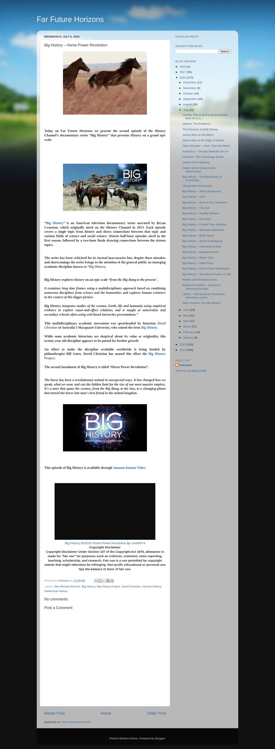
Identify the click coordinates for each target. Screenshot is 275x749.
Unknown (185, 365)
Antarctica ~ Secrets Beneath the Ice (205, 151)
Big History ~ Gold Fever (197, 263)
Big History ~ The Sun (196, 207)
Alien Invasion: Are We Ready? (201, 303)
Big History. (149, 327)
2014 (183, 350)
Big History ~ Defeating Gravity (201, 246)
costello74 (138, 543)
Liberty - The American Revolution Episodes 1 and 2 (203, 296)
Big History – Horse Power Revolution (206, 268)
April (186, 321)
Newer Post (54, 713)
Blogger (160, 738)
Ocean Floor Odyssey (196, 162)
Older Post (156, 713)
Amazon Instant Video (129, 467)
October (188, 93)
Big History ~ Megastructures (200, 252)
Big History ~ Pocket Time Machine (204, 224)
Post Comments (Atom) (76, 722)
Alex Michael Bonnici (67, 586)
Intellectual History (55, 591)
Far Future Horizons (70, 19)
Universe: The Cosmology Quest (202, 156)
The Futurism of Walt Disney (200, 129)
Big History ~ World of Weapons (202, 241)
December (190, 82)
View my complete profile (191, 370)
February (189, 332)
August (188, 104)
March (187, 326)
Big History (54, 223)
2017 (183, 72)
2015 (183, 344)
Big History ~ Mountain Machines (203, 229)
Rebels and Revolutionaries (199, 279)
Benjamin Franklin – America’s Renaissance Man (201, 287)
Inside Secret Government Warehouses (198, 169)
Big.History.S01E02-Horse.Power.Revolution (95, 543)
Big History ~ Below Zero (198, 257)
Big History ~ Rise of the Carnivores (204, 202)
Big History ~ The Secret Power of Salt (206, 274)
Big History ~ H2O (193, 196)
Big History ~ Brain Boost (198, 235)
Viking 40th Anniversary (197, 185)
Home (106, 713)
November (190, 88)
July (186, 110)
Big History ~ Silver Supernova (201, 191)
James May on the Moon (197, 134)
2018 (183, 66)
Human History (152, 586)
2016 (183, 77)
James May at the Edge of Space (203, 140)
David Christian (131, 586)
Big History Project (108, 586)
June (186, 309)
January (188, 337)
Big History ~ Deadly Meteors (200, 213)
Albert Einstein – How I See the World (206, 145)
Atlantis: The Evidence (196, 123)
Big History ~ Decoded (196, 219)
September (190, 99)
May (186, 315)
